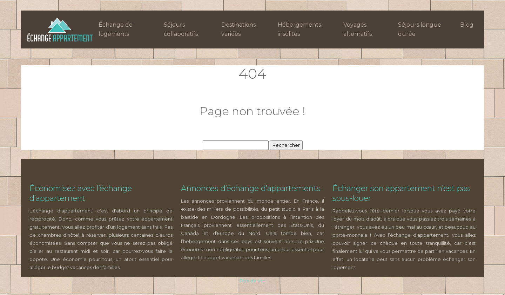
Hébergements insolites (299, 29)
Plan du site (252, 280)
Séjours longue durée (419, 29)
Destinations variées (238, 29)
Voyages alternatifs (357, 29)
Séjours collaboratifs (181, 29)
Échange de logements (116, 29)
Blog (466, 24)
